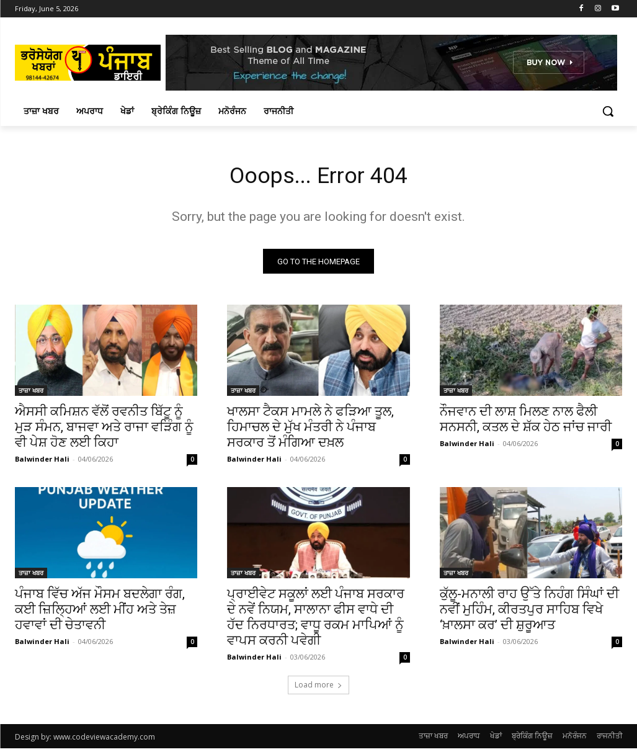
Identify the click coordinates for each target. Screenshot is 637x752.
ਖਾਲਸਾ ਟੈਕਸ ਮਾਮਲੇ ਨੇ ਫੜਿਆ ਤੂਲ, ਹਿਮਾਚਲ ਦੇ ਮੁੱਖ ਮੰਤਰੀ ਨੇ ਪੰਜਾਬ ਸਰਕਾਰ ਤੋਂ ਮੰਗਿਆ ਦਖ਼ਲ (310, 431)
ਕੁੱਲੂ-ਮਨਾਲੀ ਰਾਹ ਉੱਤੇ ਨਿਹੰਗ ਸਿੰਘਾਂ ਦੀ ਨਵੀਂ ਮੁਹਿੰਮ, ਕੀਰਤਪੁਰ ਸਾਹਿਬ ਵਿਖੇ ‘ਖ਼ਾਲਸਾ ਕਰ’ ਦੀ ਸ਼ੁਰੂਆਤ (529, 614)
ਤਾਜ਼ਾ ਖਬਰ (31, 394)
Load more (318, 688)
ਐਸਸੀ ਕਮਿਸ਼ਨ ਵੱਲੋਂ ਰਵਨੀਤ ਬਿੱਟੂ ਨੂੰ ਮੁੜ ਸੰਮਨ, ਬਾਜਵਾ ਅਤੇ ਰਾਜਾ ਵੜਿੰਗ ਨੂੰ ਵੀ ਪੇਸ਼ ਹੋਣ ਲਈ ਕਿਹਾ (104, 431)
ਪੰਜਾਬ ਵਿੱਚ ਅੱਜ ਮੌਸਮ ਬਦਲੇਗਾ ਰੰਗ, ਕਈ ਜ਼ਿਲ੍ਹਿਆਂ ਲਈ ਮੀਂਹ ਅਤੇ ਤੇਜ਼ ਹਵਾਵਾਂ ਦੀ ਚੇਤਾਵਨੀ (100, 614)
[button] (608, 111)
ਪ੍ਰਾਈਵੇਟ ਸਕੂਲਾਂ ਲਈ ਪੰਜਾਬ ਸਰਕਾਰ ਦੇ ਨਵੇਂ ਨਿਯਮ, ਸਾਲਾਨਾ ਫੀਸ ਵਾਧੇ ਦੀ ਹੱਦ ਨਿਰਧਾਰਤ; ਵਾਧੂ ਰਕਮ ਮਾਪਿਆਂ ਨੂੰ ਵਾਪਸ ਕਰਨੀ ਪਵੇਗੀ (315, 621)
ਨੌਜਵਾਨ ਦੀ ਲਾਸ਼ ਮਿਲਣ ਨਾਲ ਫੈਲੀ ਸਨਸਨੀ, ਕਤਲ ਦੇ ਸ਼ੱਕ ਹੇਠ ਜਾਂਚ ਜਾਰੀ (526, 423)
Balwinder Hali (42, 462)
